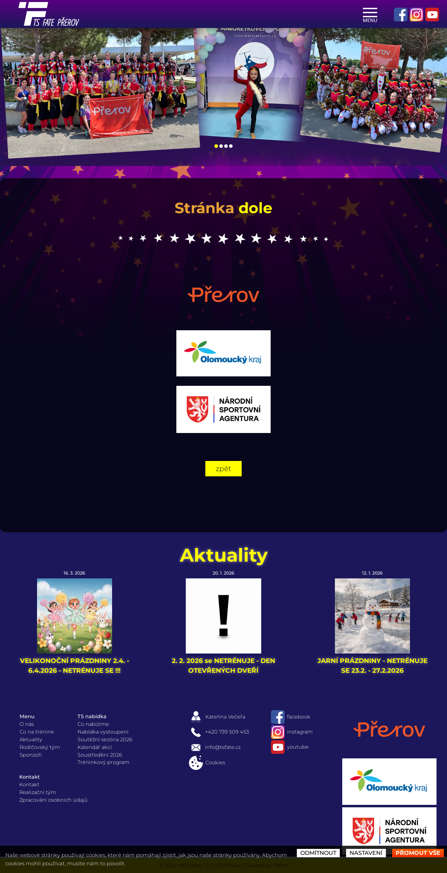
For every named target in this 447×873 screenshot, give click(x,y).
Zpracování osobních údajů (53, 800)
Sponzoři (31, 755)
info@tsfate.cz (215, 747)
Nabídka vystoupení (103, 732)
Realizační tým (37, 792)
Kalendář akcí (95, 747)
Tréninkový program (103, 762)
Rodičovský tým (40, 747)
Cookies (207, 762)
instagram (292, 732)
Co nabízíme (93, 724)
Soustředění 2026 (100, 755)
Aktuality (224, 555)
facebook (290, 717)
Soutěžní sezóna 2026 (105, 739)
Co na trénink (37, 732)
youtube (290, 747)
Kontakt (29, 784)
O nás (27, 724)
